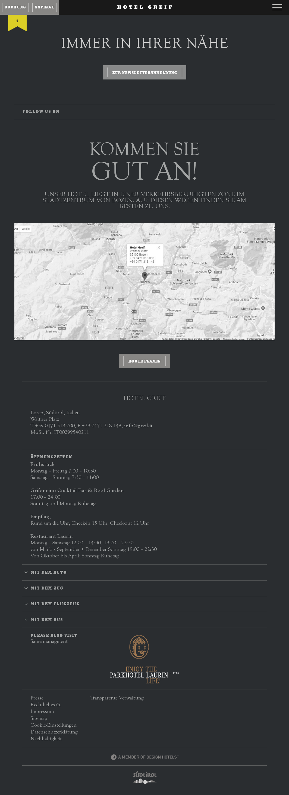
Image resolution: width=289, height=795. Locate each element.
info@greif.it (138, 425)
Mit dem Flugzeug (55, 603)
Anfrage (45, 7)
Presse (36, 698)
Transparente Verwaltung (117, 698)
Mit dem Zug (46, 588)
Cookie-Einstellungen (53, 725)
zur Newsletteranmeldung (144, 72)
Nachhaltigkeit (46, 738)
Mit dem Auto (48, 572)
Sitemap (38, 718)
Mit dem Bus (46, 619)
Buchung (15, 7)
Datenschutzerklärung (54, 732)
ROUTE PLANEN (144, 361)
